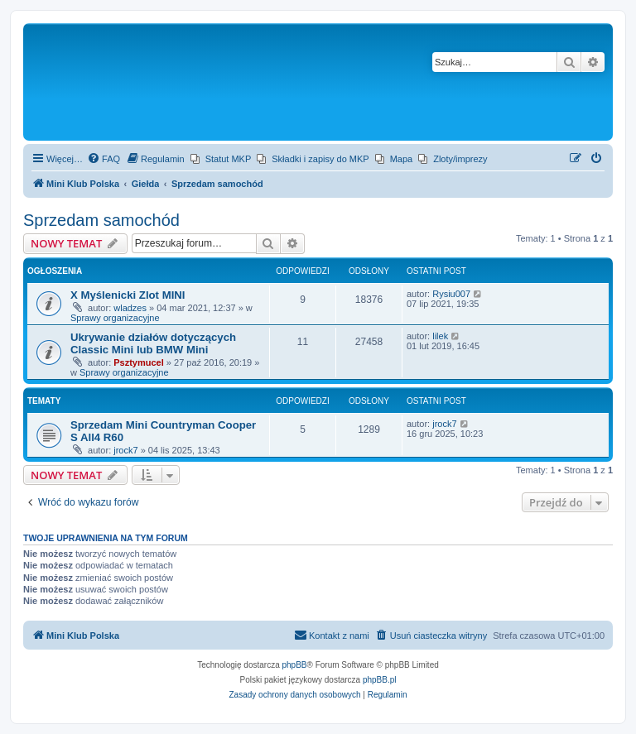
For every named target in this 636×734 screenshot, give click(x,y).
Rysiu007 (451, 294)
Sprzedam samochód (101, 220)
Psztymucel (138, 362)
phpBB (294, 664)
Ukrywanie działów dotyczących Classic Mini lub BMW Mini (153, 343)
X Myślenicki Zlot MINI (128, 295)
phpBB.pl (380, 679)
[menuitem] (103, 159)
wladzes (130, 308)
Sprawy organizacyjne (115, 318)
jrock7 (125, 450)
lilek (440, 336)
